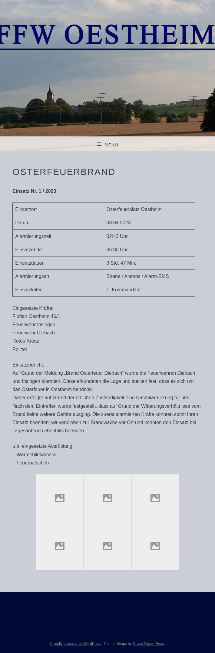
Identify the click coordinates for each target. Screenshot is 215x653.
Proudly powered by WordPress (75, 643)
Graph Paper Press (148, 643)
